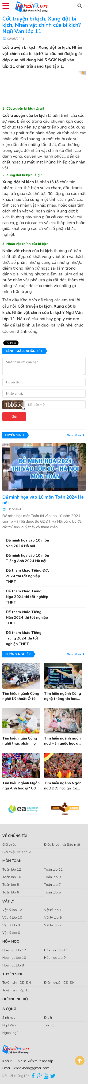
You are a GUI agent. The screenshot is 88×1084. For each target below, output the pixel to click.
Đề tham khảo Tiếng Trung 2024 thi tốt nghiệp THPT (24, 638)
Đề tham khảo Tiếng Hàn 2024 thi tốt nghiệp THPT (27, 617)
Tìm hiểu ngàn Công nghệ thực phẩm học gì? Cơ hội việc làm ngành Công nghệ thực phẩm (20, 741)
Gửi (14, 416)
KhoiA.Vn (28, 300)
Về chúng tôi (14, 836)
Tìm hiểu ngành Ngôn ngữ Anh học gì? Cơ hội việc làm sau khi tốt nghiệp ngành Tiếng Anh (21, 786)
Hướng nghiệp (16, 999)
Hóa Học (10, 941)
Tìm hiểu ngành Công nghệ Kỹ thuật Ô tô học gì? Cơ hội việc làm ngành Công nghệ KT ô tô (20, 696)
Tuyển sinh (12, 974)
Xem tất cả (76, 435)
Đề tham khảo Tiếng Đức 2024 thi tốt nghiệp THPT (27, 576)
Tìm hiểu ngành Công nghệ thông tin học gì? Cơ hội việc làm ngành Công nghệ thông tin (62, 696)
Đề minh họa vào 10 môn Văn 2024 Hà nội (27, 543)
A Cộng (9, 1009)
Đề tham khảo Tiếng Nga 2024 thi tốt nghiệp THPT (27, 597)
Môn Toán (12, 860)
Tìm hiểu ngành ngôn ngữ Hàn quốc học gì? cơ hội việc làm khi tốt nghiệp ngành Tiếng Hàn (62, 741)
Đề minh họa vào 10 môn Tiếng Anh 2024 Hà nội (27, 558)
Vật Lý (8, 901)
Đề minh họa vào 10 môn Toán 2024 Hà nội (43, 500)
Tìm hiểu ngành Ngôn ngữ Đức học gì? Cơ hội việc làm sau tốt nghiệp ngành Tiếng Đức (62, 786)
